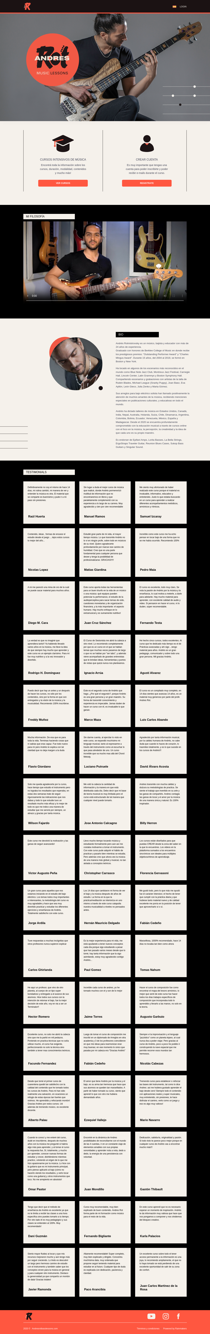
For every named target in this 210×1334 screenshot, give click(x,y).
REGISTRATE (147, 183)
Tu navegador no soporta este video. (105, 262)
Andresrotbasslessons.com (45, 1328)
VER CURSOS (63, 183)
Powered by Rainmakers (175, 1328)
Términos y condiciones (148, 1328)
